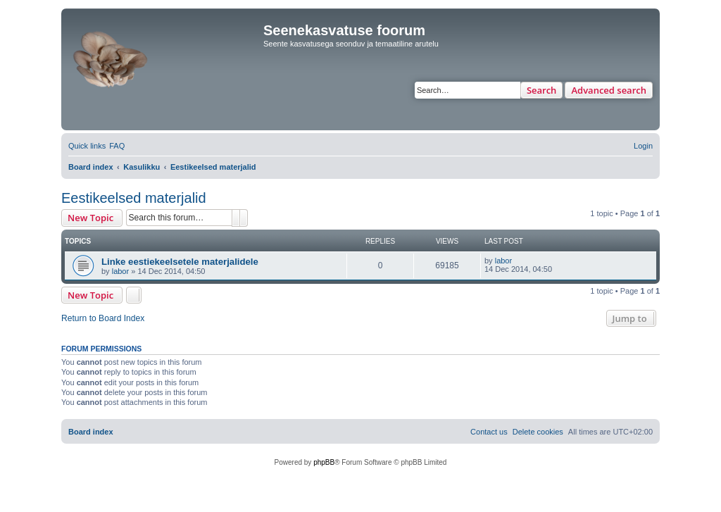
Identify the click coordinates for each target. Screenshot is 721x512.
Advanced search (608, 90)
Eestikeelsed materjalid (133, 198)
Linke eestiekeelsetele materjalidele (179, 261)
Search (542, 90)
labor (120, 271)
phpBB (323, 462)
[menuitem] (117, 145)
